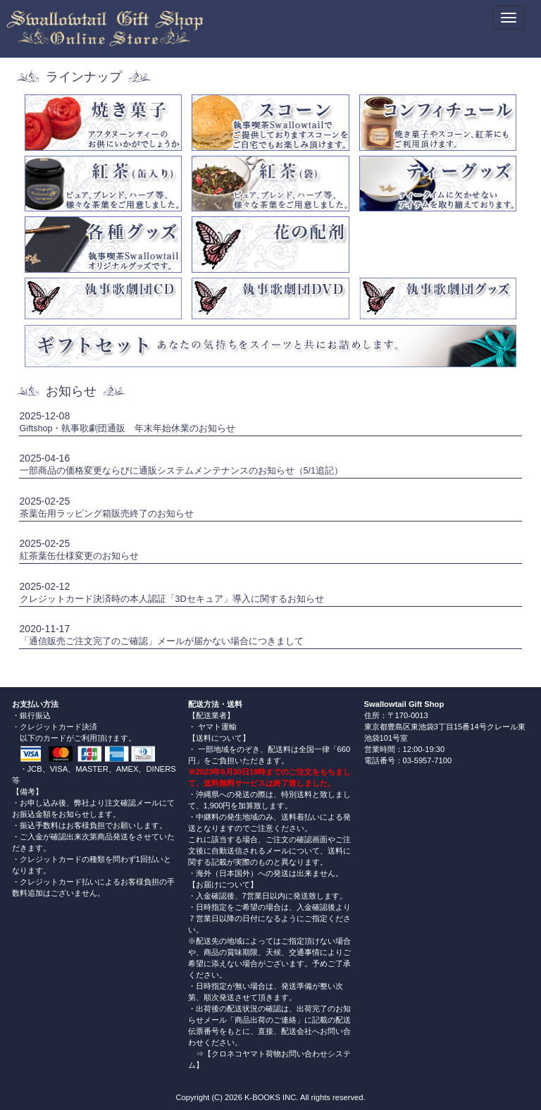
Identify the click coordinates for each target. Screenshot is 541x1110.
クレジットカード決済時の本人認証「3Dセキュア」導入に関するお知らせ (172, 599)
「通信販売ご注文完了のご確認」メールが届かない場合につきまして (162, 641)
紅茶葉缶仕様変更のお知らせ (79, 556)
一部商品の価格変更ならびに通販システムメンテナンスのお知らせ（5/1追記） (182, 471)
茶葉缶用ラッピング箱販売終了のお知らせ (107, 514)
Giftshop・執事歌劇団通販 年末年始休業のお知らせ (128, 428)
